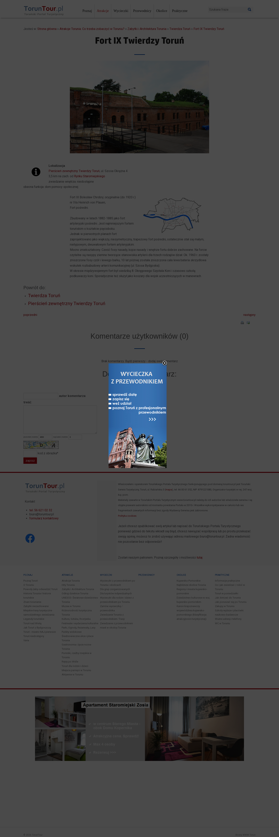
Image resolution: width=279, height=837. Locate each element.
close (165, 344)
